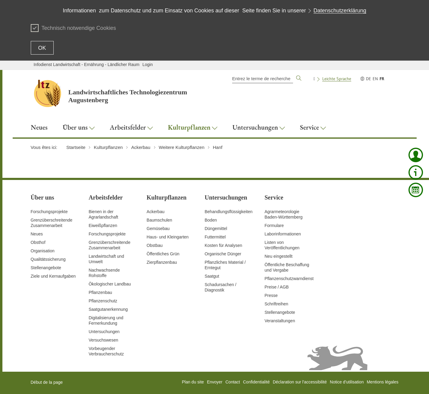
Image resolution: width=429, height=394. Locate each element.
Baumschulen (159, 220)
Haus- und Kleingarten (167, 237)
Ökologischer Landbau (110, 284)
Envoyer (214, 382)
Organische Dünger (223, 253)
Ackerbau (155, 211)
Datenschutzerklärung (340, 11)
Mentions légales (382, 382)
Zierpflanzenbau (162, 262)
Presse (271, 295)
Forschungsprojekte (49, 211)
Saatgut (212, 276)
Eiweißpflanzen (103, 225)
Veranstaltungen (280, 320)
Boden (211, 220)
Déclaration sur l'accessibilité (300, 382)
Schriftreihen (277, 303)
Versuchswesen (103, 340)
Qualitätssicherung (48, 259)
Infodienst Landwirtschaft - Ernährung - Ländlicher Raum (87, 64)
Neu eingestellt (279, 256)
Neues (37, 234)
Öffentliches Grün (163, 253)
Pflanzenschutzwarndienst (289, 278)
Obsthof (38, 242)
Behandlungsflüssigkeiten (229, 211)
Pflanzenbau (100, 292)
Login (147, 64)
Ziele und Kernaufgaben (53, 276)
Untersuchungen (104, 331)
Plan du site (193, 382)
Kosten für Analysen (223, 245)
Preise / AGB (277, 287)
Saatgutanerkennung (108, 309)
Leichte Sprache (336, 78)
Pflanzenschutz (103, 300)
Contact (233, 382)
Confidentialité (256, 382)
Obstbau (154, 245)
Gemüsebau (158, 228)
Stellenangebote (46, 267)
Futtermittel (215, 237)
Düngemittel (216, 228)
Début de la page (47, 382)
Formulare (274, 225)
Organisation (43, 250)
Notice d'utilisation (347, 382)
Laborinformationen (283, 234)
